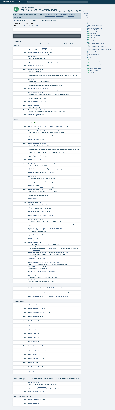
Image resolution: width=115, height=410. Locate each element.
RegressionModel (94, 70)
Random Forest (16, 20)
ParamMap (39, 130)
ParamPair (62, 257)
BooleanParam (40, 382)
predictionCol (36, 250)
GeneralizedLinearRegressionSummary (96, 46)
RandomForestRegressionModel (94, 67)
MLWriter (36, 279)
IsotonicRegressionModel (93, 54)
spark (26, 7)
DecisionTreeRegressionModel (94, 28)
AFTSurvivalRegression (95, 22)
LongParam (36, 105)
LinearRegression (94, 55)
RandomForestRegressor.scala (31, 25)
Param (45, 52)
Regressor (92, 72)
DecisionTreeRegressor (95, 29)
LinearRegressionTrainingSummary (95, 64)
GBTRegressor (93, 37)
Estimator (37, 207)
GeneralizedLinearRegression (94, 40)
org (20, 7)
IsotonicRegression (95, 51)
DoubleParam (41, 84)
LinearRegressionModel (95, 57)
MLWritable (71, 16)
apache (23, 7)
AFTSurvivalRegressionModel (94, 25)
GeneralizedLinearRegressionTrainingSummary (99, 49)
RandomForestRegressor (95, 68)
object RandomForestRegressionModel (70, 11)
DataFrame (53, 246)
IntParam (44, 48)
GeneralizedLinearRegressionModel (96, 43)
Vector (55, 14)
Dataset (43, 246)
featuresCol (49, 248)
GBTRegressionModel (95, 35)
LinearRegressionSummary (93, 61)
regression (31, 7)
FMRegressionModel (94, 31)
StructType (48, 262)
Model (41, 187)
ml (28, 7)
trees (47, 268)
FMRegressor (93, 33)
